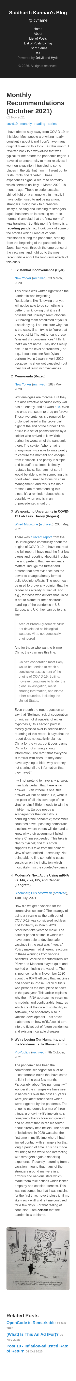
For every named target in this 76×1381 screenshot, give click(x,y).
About (38, 33)
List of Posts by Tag (38, 43)
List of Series (38, 48)
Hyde (54, 58)
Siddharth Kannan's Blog (38, 12)
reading (40, 123)
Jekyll (39, 58)
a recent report (41, 537)
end (57, 407)
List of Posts (38, 38)
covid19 (12, 123)
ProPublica (22, 1052)
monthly (26, 123)
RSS (38, 53)
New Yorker (23, 278)
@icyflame (38, 20)
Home (38, 29)
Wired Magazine (26, 524)
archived (39, 278)
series (52, 123)
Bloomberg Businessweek (33, 893)
